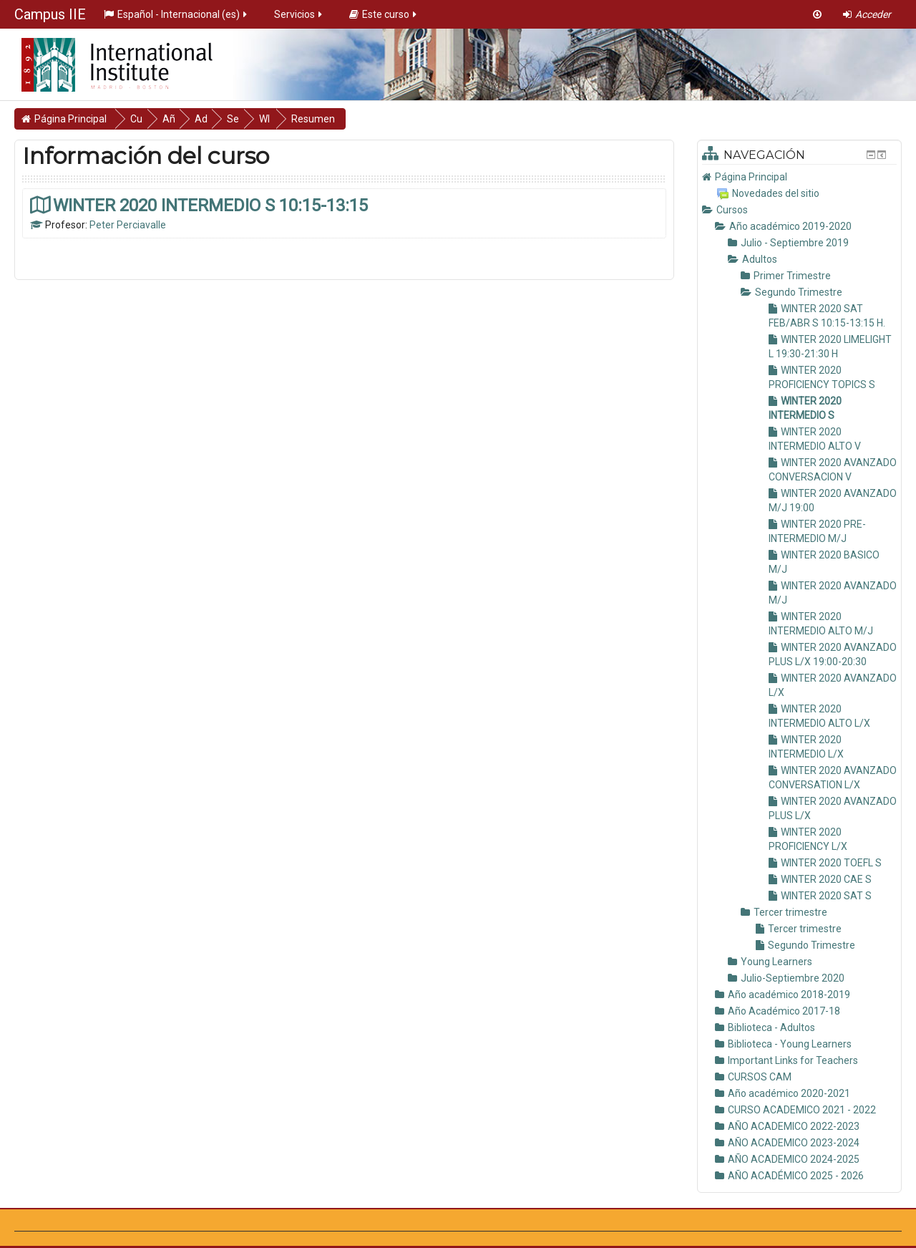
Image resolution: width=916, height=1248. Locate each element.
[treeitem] (799, 177)
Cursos (732, 210)
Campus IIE (50, 14)
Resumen (357, 119)
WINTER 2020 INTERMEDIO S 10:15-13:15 (210, 205)
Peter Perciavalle (127, 225)
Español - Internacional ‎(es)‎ (176, 14)
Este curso (384, 14)
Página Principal (751, 177)
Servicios (299, 14)
